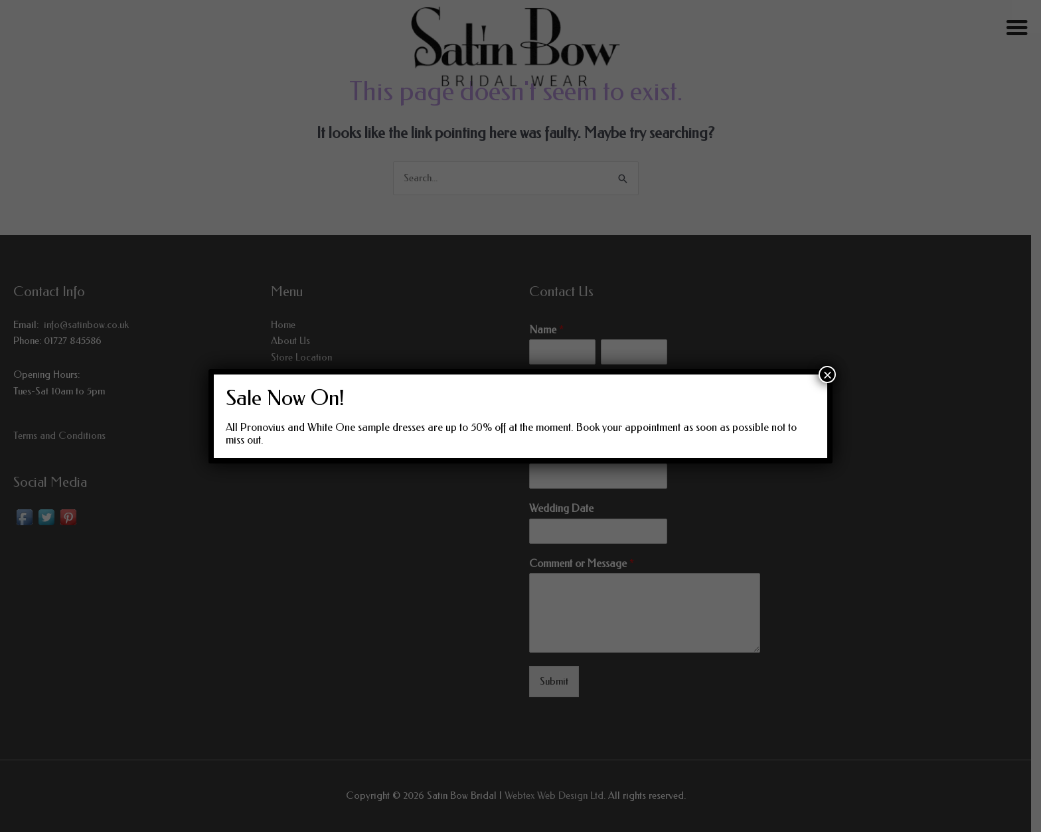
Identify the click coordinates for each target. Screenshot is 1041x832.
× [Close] (827, 374)
